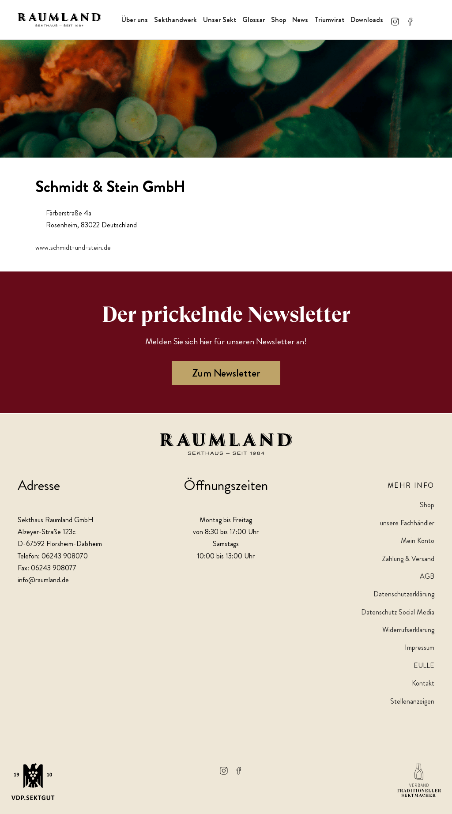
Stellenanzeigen (412, 701)
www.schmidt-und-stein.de (73, 249)
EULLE (424, 665)
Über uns (134, 20)
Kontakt (423, 683)
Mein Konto (417, 540)
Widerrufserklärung (408, 630)
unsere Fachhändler (407, 523)
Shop (278, 20)
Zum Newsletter (226, 374)
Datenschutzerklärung (403, 594)
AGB (427, 576)
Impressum (419, 648)
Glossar (253, 20)
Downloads (366, 20)
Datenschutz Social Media (397, 612)
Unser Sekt (219, 20)
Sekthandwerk (175, 20)
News (300, 20)
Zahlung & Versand (408, 559)
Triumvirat (329, 20)
